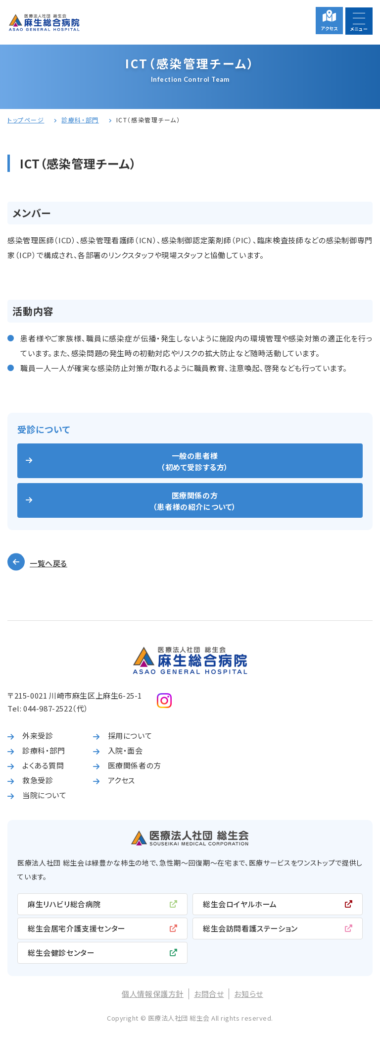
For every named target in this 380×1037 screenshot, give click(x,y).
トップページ (25, 119)
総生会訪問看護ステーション (250, 928)
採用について (130, 735)
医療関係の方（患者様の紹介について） (195, 501)
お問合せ (209, 993)
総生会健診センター (61, 952)
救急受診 (37, 780)
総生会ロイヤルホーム (240, 904)
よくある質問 (43, 765)
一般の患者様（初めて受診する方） (195, 461)
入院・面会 (125, 750)
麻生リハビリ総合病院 (64, 904)
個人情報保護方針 (153, 993)
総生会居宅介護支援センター (77, 928)
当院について (44, 795)
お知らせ (248, 993)
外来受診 (37, 735)
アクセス (329, 28)
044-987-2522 (47, 708)
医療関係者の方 (134, 765)
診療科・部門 (79, 119)
